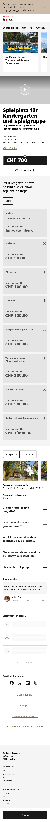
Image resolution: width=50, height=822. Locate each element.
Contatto (6, 803)
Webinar (6, 793)
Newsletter (7, 781)
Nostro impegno (9, 774)
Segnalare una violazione (25, 716)
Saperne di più (10, 148)
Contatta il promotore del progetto (25, 726)
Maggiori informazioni (23, 10)
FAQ (4, 797)
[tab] (8, 201)
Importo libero (19, 230)
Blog (4, 777)
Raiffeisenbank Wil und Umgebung (21, 129)
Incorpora (25, 705)
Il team (5, 771)
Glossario (6, 800)
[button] (44, 18)
